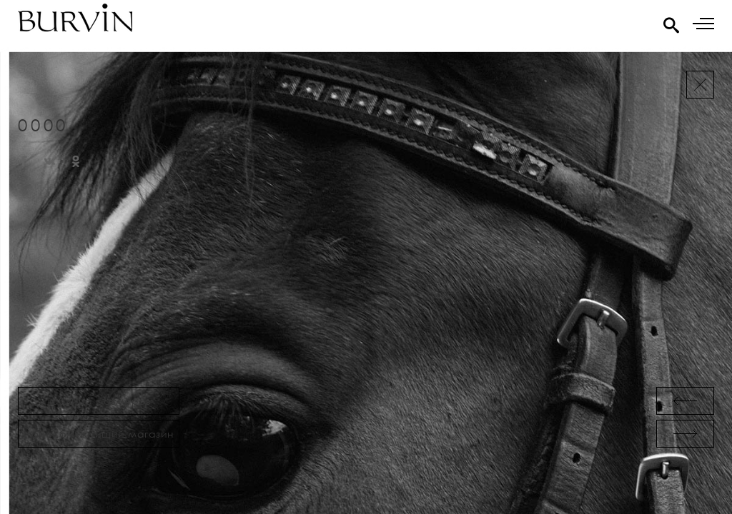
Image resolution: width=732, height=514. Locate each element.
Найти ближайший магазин (99, 433)
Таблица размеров (98, 401)
